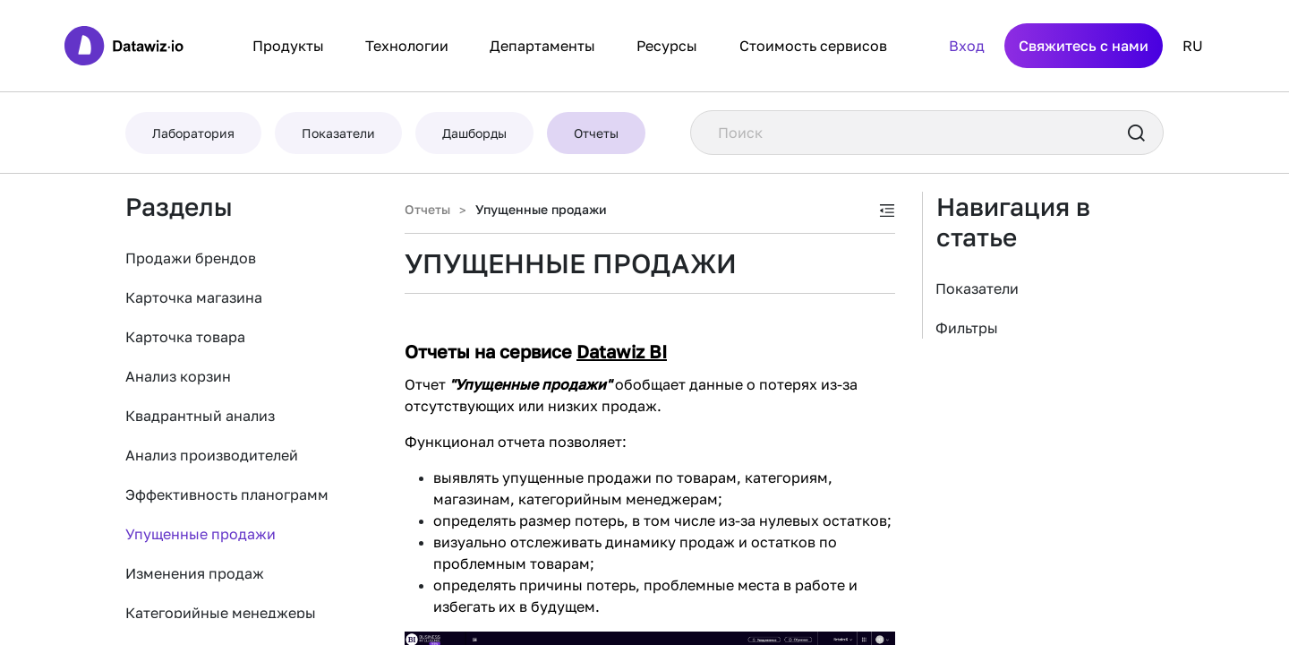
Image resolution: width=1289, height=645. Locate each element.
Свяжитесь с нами (1083, 46)
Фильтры (966, 328)
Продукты (288, 46)
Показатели (977, 288)
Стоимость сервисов (813, 46)
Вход (967, 46)
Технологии (406, 46)
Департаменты (542, 46)
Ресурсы (666, 46)
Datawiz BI (621, 351)
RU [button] (1192, 46)
